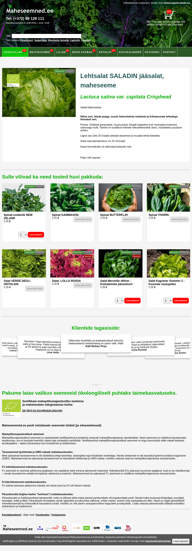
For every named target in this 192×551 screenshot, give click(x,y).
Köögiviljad (15, 51)
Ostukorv (152, 52)
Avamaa (86, 40)
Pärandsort (26, 40)
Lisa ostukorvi (35, 235)
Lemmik (75, 40)
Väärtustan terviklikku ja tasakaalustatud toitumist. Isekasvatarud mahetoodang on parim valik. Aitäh (96, 343)
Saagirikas (40, 40)
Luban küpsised (181, 541)
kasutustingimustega (158, 541)
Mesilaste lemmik (58, 40)
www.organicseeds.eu (177, 3)
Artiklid (107, 51)
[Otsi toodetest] (84, 36)
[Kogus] (22, 235)
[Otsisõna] (47, 36)
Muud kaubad (83, 51)
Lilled (62, 51)
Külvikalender (130, 52)
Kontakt (169, 52)
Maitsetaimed (41, 51)
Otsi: (9, 36)
